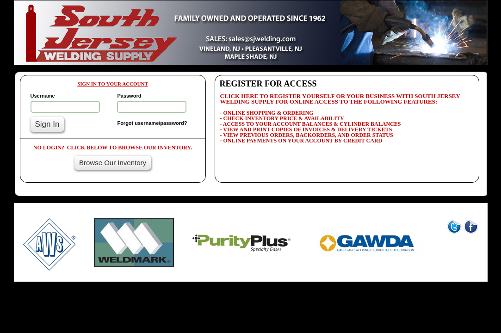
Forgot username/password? (152, 123)
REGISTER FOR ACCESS (268, 83)
